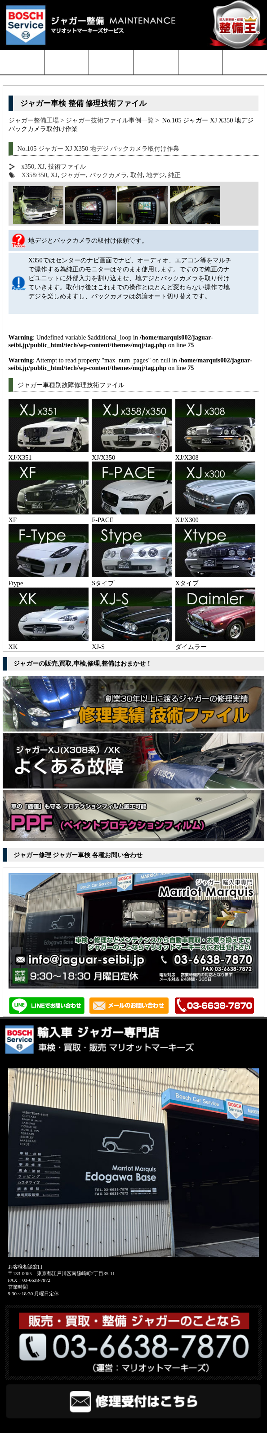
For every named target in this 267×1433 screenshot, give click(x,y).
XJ (40, 166)
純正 (174, 175)
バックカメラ (108, 175)
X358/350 (34, 175)
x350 (27, 166)
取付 (136, 175)
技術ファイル (67, 166)
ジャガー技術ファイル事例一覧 (110, 120)
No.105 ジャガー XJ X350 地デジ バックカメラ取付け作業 (99, 148)
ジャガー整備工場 (34, 120)
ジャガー (73, 175)
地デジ (155, 175)
